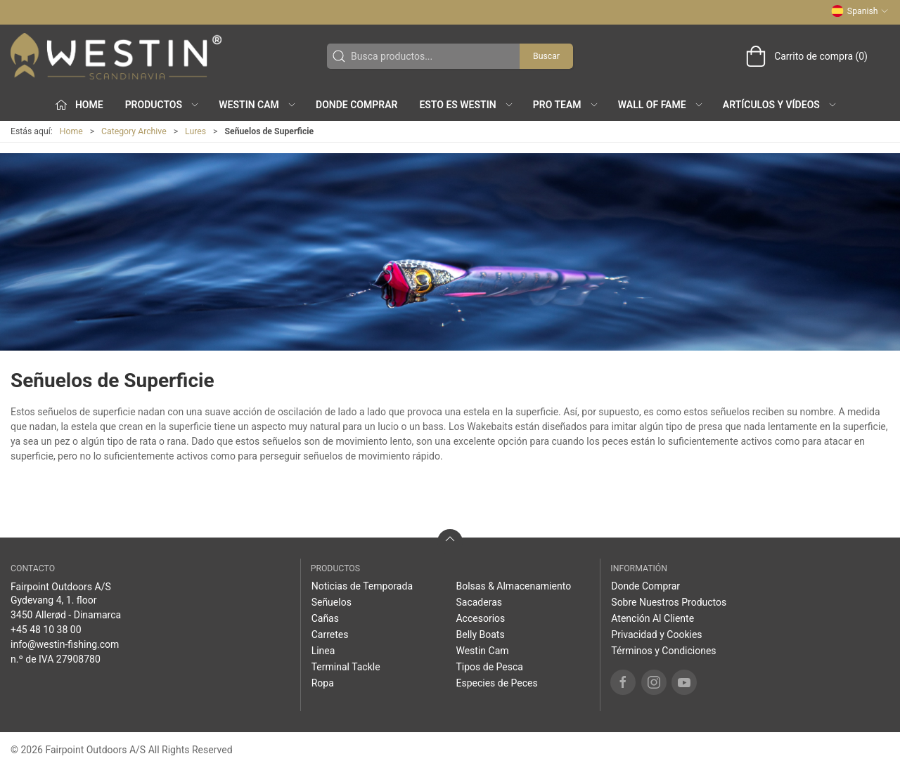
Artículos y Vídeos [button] (780, 104)
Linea (323, 650)
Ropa (322, 683)
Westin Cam (482, 650)
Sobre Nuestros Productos (668, 602)
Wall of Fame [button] (661, 104)
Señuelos (331, 602)
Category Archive (134, 131)
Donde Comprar (356, 104)
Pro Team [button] (566, 104)
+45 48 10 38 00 (46, 629)
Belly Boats (480, 634)
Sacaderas (479, 602)
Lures (195, 131)
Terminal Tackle (345, 666)
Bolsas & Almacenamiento (513, 586)
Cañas (325, 618)
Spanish (859, 11)
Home (71, 131)
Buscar (546, 56)
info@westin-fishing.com (65, 644)
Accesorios (480, 618)
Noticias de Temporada (362, 586)
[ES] (116, 56)
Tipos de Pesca (489, 666)
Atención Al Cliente (652, 618)
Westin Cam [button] (258, 104)
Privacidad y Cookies (656, 634)
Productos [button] (162, 104)
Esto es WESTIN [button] (466, 104)
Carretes (330, 634)
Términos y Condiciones (663, 650)
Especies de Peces (496, 683)
